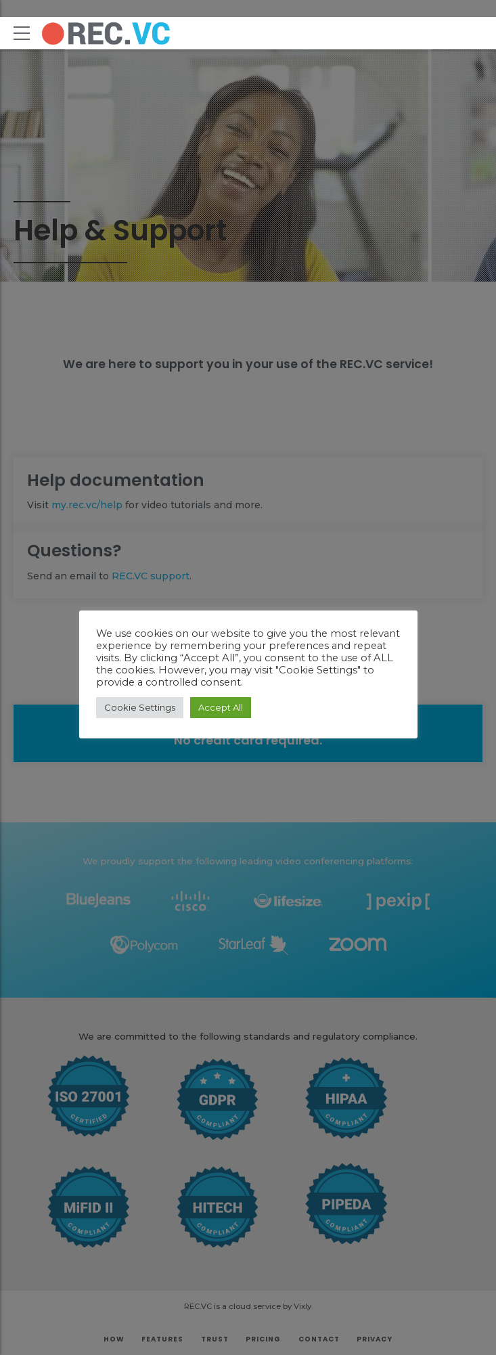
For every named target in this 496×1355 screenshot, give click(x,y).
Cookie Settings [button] (139, 707)
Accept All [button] (220, 707)
